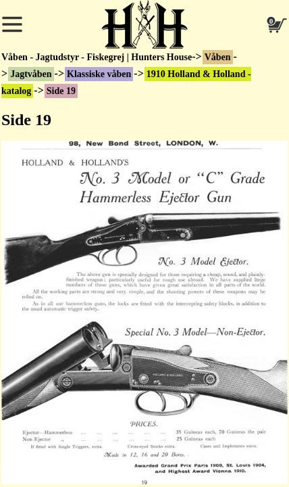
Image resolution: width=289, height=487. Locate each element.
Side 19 (61, 91)
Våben (218, 57)
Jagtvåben (30, 74)
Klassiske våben (99, 74)
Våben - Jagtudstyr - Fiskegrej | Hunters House (96, 57)
